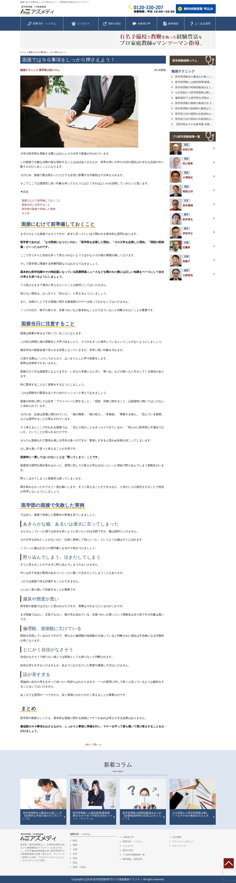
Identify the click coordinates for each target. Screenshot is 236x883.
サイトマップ (179, 846)
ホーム (23, 52)
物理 (75, 845)
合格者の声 (141, 24)
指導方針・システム (42, 24)
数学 (75, 840)
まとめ (26, 213)
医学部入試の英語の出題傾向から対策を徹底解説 (203, 118)
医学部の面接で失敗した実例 (38, 208)
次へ (89, 744)
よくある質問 (200, 24)
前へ (96, 744)
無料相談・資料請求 (133, 859)
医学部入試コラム (49, 70)
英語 (75, 858)
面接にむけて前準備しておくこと (41, 200)
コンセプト (81, 24)
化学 (75, 854)
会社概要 (176, 837)
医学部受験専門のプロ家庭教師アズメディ (117, 879)
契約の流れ (112, 24)
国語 (75, 862)
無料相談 (170, 24)
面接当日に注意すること (36, 204)
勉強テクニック (29, 70)
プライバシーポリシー (183, 841)
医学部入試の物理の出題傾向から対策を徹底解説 (203, 113)
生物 (75, 849)
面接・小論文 (79, 867)
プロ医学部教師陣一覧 (186, 136)
